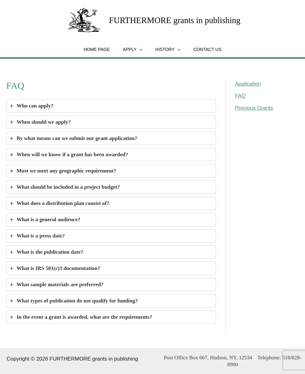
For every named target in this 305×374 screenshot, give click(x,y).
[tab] (111, 105)
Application (248, 84)
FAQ (240, 95)
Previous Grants (254, 108)
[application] (138, 49)
